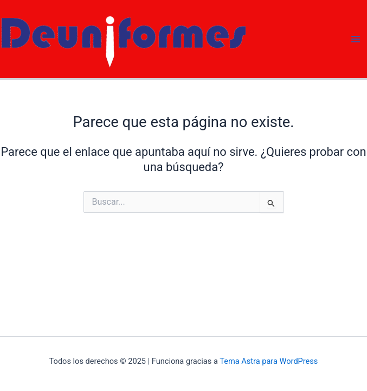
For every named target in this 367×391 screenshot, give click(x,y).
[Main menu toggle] (355, 39)
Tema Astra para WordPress (269, 361)
